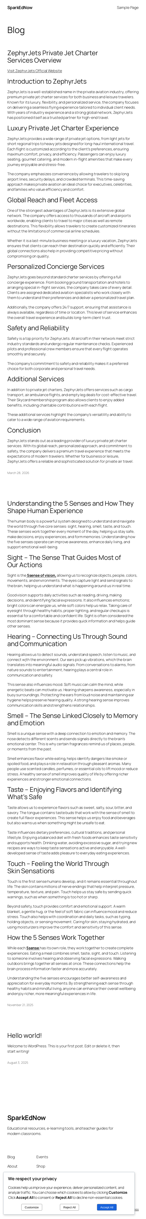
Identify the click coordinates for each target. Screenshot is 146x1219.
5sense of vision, (41, 575)
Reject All (69, 1207)
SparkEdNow (20, 7)
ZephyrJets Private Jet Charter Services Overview (52, 56)
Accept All (106, 1207)
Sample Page (128, 7)
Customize (32, 1207)
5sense (33, 947)
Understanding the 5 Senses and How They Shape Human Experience (70, 507)
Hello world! (24, 1035)
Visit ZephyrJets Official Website (34, 70)
